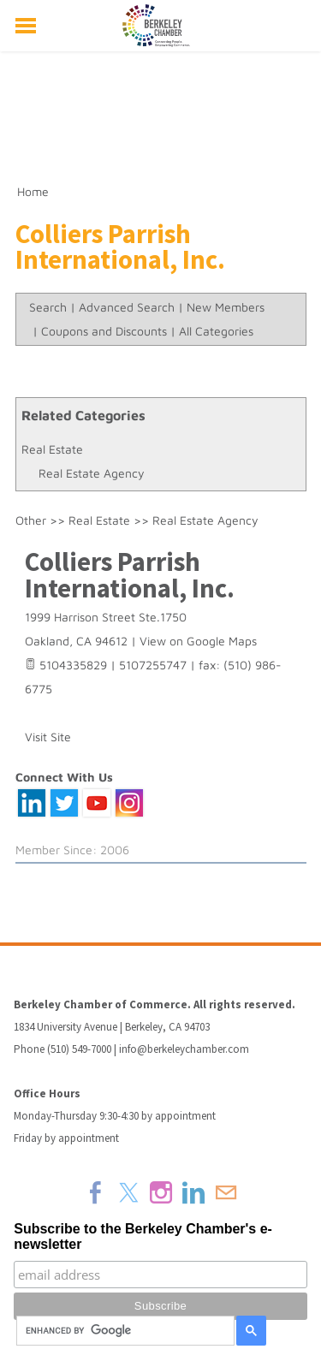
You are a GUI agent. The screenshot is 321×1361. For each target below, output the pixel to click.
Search (48, 307)
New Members (226, 307)
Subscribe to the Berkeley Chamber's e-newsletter (143, 1236)
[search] (123, 1331)
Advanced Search (127, 307)
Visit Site (48, 736)
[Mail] (226, 1192)
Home (33, 191)
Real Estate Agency (92, 473)
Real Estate (52, 449)
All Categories (216, 331)
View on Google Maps (198, 640)
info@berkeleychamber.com (184, 1049)
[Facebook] (96, 1192)
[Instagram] (161, 1192)
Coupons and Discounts (104, 331)
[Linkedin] (193, 1192)
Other (30, 520)
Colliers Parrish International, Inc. (130, 574)
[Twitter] (128, 1192)
